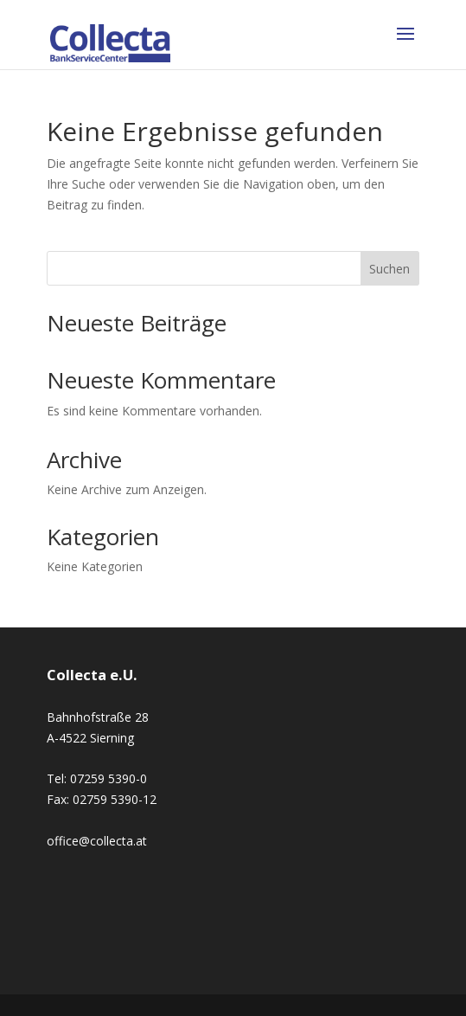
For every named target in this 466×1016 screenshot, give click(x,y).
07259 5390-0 (108, 778)
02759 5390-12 (114, 799)
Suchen (389, 268)
